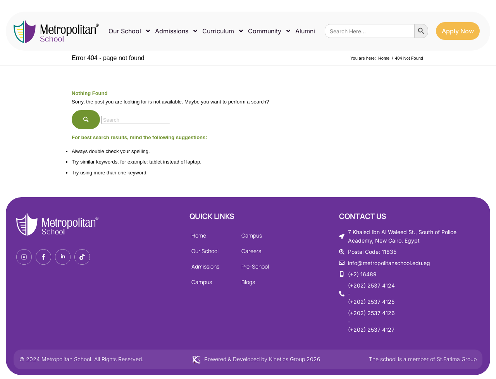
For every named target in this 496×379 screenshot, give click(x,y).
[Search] (136, 120)
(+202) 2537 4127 (371, 329)
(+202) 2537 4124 (371, 285)
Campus (201, 282)
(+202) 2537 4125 (371, 301)
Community (269, 31)
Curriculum (223, 31)
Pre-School (255, 266)
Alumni (305, 31)
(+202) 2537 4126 (371, 313)
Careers (251, 251)
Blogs (248, 282)
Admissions (176, 31)
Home (198, 235)
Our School (129, 31)
